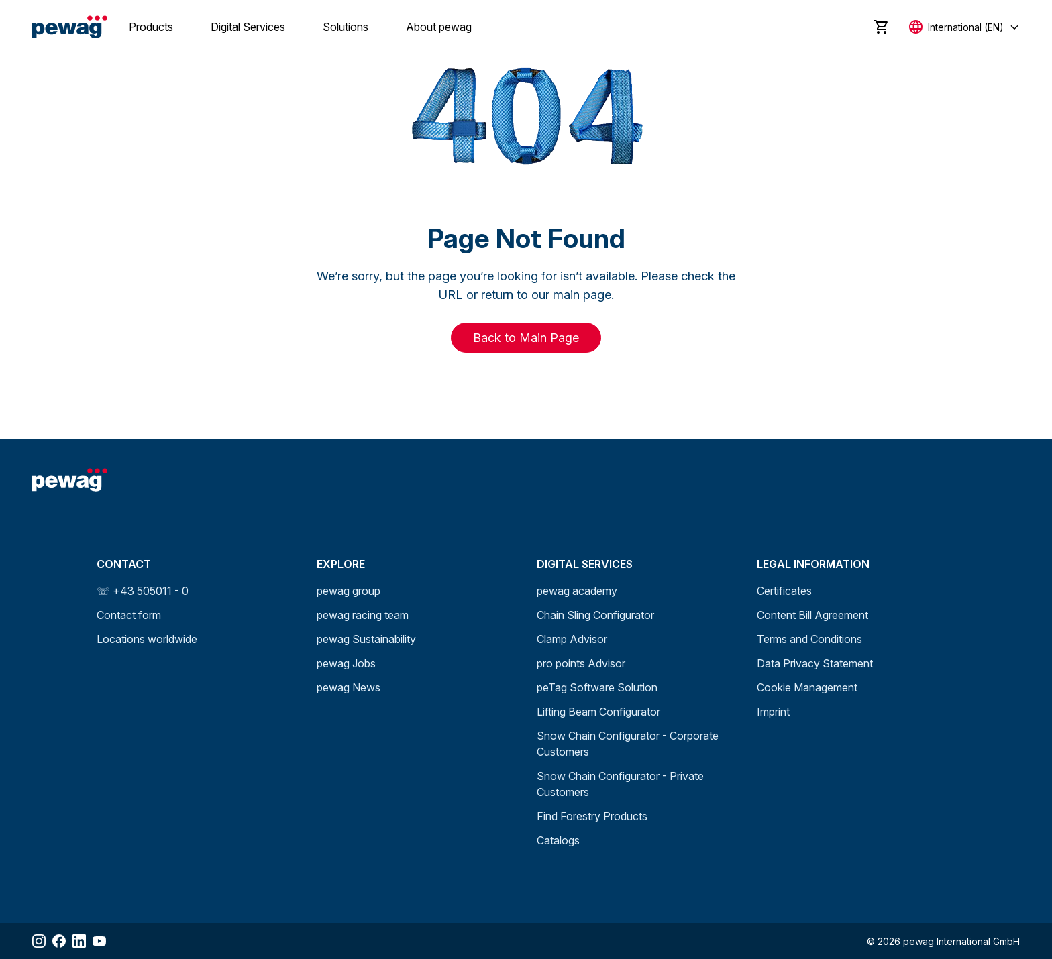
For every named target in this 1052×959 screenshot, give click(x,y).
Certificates (784, 591)
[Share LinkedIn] (79, 941)
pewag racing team (363, 615)
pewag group (348, 591)
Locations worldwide (147, 639)
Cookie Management (807, 687)
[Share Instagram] (39, 941)
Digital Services (248, 27)
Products (151, 27)
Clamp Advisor (572, 639)
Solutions (345, 27)
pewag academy (577, 591)
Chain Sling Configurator (595, 615)
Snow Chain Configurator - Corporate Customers (628, 743)
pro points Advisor (581, 663)
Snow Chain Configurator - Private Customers (620, 784)
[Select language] (964, 27)
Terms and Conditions (809, 639)
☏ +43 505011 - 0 (143, 591)
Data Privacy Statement (815, 663)
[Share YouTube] (99, 941)
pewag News (348, 687)
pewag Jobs (346, 663)
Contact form (129, 615)
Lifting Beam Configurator (598, 711)
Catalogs (558, 840)
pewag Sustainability (366, 639)
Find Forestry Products (592, 816)
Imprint (773, 711)
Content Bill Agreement (812, 615)
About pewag (439, 27)
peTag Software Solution (597, 687)
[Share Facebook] (59, 941)
